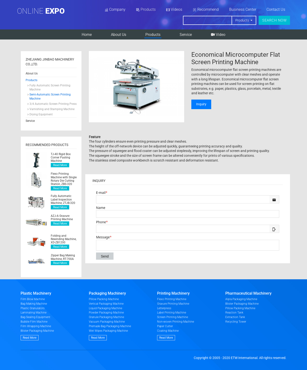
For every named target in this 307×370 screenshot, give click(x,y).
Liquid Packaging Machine (105, 308)
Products (152, 34)
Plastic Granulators (33, 308)
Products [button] (242, 20)
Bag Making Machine (34, 303)
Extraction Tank (235, 317)
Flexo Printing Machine (171, 299)
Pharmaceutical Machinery (248, 293)
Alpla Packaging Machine (241, 299)
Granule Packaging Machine (106, 317)
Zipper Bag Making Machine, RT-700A (63, 257)
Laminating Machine (33, 312)
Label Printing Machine (171, 312)
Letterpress (164, 308)
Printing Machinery (173, 293)
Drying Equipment (41, 114)
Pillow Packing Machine (104, 299)
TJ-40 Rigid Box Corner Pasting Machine (61, 157)
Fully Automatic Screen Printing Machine (49, 87)
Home (87, 34)
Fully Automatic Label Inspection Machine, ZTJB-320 (63, 199)
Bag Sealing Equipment (35, 317)
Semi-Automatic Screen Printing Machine (50, 96)
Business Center (242, 9)
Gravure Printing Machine (173, 303)
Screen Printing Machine (172, 317)
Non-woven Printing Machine (175, 321)
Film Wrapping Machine (36, 326)
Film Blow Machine (33, 299)
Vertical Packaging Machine (106, 303)
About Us (118, 34)
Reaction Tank (234, 312)
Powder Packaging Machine (106, 312)
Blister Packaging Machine (37, 330)
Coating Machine (168, 330)
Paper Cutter (165, 326)
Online (41, 11)
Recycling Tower (235, 321)
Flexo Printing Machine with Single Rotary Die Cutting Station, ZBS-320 (64, 179)
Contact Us (276, 9)
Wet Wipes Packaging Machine (108, 330)
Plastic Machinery (36, 293)
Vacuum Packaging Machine (107, 321)
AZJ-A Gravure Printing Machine (62, 217)
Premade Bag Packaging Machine (110, 326)
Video (218, 34)
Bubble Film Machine (34, 321)
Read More (60, 165)
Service (186, 34)
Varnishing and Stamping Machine (51, 109)
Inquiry (201, 104)
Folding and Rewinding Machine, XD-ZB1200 (63, 239)
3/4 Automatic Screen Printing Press (53, 104)
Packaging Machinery (107, 293)
